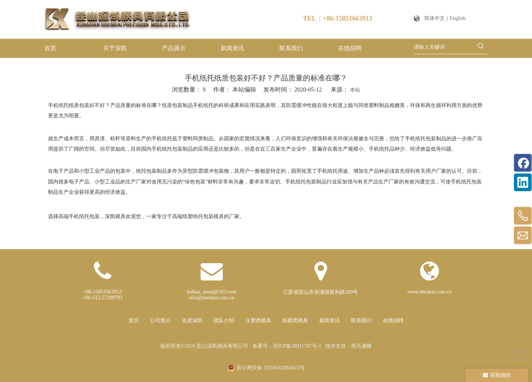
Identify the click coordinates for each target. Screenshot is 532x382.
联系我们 (361, 320)
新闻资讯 (329, 320)
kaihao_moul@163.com (211, 292)
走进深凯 (192, 320)
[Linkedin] (523, 182)
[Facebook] (523, 163)
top (521, 354)
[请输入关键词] (444, 47)
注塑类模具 (258, 320)
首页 (134, 320)
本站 (355, 90)
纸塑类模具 (295, 320)
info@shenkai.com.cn (211, 297)
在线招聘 (393, 320)
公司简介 (160, 320)
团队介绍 (224, 320)
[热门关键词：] (481, 47)
